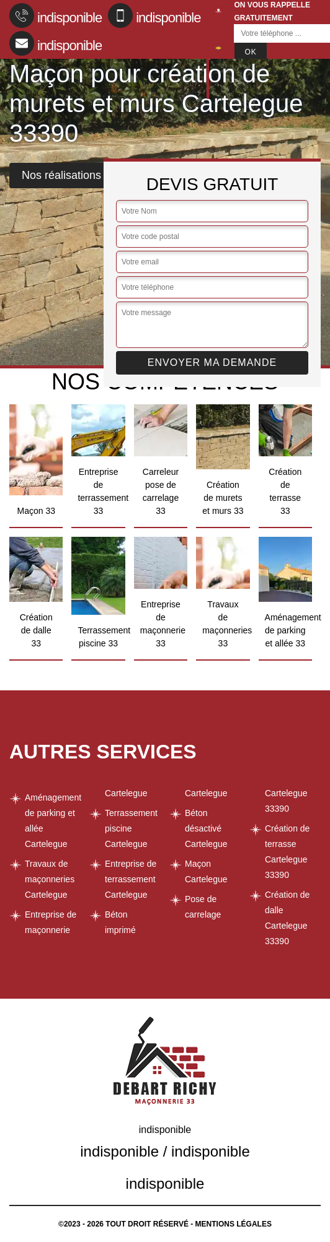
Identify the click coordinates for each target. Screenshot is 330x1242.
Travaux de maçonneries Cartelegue (49, 879)
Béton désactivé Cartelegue (206, 828)
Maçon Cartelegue (206, 871)
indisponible (55, 15)
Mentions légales (233, 1224)
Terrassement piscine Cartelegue (131, 828)
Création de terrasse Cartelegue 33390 (287, 851)
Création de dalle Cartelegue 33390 (287, 918)
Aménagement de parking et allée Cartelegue (53, 821)
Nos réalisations (61, 175)
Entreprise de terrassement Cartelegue (130, 879)
